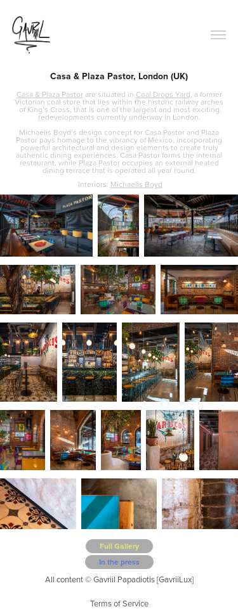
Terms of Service (119, 603)
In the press (119, 561)
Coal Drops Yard (163, 94)
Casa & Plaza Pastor (50, 94)
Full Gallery (119, 545)
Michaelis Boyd (136, 184)
